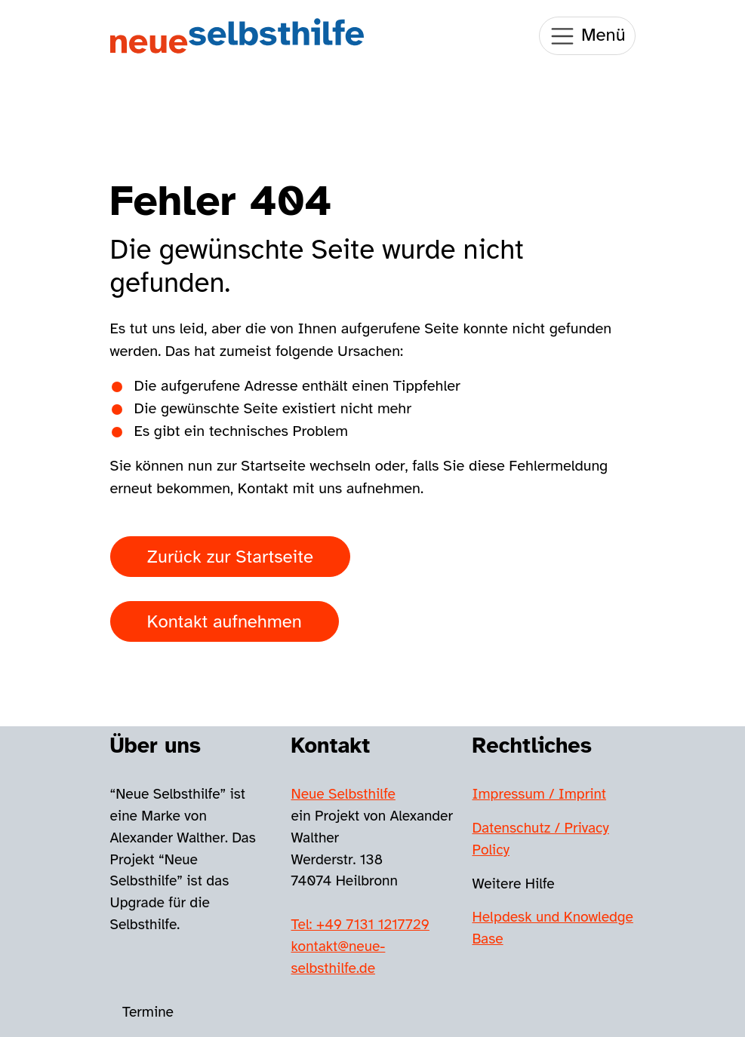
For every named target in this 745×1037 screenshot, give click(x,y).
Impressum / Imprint (540, 794)
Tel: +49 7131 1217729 (360, 925)
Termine (148, 1012)
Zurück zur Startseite (230, 556)
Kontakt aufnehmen (224, 621)
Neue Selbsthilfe (343, 794)
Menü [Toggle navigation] (587, 36)
